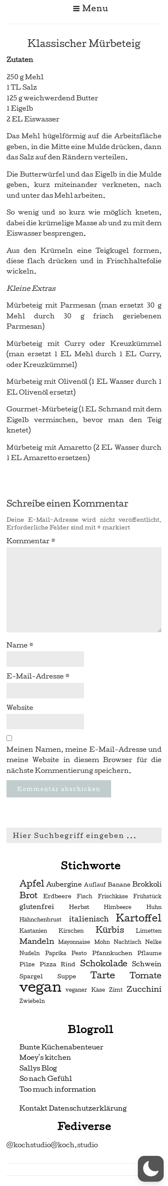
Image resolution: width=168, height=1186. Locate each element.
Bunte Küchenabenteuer (61, 1047)
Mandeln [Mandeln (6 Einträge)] (36, 941)
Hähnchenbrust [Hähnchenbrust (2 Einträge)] (40, 919)
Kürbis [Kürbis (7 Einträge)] (110, 930)
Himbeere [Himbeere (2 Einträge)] (117, 907)
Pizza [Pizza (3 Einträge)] (48, 964)
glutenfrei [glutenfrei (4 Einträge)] (36, 907)
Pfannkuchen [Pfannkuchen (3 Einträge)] (112, 953)
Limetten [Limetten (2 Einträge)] (149, 931)
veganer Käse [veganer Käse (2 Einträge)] (85, 990)
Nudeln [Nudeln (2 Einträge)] (29, 953)
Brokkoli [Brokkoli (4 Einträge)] (147, 884)
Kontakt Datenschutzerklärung (73, 1108)
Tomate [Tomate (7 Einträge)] (146, 975)
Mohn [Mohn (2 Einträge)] (102, 942)
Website (19, 708)
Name (20, 645)
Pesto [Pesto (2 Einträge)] (79, 953)
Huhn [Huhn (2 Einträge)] (154, 907)
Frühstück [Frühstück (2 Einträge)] (147, 896)
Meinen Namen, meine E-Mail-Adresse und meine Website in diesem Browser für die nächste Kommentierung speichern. (84, 759)
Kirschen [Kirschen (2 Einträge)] (71, 931)
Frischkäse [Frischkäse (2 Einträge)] (113, 896)
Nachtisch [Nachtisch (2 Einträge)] (127, 942)
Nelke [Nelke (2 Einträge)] (153, 942)
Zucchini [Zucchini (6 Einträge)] (144, 989)
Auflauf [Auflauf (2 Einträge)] (95, 884)
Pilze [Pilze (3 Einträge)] (27, 964)
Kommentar (31, 541)
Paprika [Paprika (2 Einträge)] (55, 953)
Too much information (57, 1089)
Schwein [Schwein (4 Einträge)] (147, 964)
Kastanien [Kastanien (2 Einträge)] (33, 931)
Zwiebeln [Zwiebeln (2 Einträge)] (32, 1001)
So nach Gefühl (45, 1078)
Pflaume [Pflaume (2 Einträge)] (149, 953)
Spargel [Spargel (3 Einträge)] (31, 976)
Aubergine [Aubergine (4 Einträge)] (64, 884)
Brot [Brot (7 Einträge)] (28, 895)
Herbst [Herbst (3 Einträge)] (79, 907)
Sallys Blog (38, 1068)
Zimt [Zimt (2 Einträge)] (116, 990)
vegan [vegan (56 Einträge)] (40, 987)
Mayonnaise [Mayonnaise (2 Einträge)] (74, 942)
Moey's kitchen (45, 1057)
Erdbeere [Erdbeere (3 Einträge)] (57, 896)
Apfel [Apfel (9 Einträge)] (31, 884)
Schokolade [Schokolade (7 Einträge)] (104, 963)
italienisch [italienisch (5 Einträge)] (89, 919)
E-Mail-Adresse (38, 676)
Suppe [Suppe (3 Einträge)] (66, 976)
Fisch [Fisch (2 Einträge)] (84, 896)
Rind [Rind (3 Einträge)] (68, 964)
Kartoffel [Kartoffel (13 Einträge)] (139, 918)
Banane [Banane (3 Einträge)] (119, 885)
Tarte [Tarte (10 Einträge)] (102, 975)
